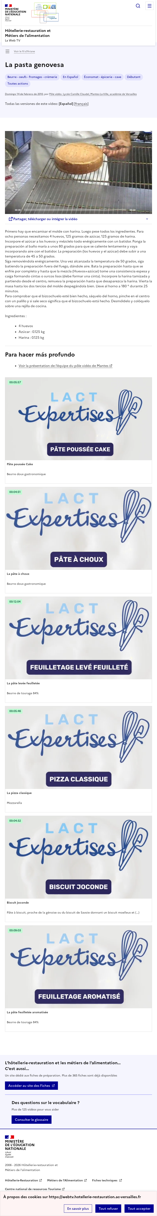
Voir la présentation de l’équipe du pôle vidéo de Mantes (63, 365)
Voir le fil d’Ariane (24, 51)
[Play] (78, 172)
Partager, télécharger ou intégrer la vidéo (42, 218)
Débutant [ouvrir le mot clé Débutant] (133, 77)
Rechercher (138, 6)
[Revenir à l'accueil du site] (20, 1146)
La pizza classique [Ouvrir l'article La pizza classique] (19, 793)
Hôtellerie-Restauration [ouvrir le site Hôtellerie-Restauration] (21, 1180)
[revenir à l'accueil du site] (78, 33)
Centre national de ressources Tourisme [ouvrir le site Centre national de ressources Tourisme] (33, 1189)
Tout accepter (139, 1208)
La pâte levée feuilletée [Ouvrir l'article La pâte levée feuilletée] (23, 683)
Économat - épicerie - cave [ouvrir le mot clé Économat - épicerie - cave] (102, 77)
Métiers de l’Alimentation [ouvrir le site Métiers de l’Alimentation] (65, 1180)
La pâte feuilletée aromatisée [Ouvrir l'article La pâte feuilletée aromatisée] (27, 1012)
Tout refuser (108, 1208)
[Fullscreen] (146, 209)
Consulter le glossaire (31, 1119)
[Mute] (140, 209)
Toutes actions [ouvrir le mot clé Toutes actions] (17, 83)
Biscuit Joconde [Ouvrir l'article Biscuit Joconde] (18, 902)
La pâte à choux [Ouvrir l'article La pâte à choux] (18, 574)
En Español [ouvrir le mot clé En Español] (70, 77)
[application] (78, 172)
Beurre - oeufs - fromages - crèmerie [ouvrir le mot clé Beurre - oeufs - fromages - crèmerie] (32, 77)
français (81, 103)
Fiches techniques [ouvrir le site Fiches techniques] (105, 1180)
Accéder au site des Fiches (29, 1085)
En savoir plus (78, 1208)
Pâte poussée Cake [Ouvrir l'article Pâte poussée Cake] (20, 464)
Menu (149, 6)
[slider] (75, 210)
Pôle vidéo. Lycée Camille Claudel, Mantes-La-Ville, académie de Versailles (93, 94)
